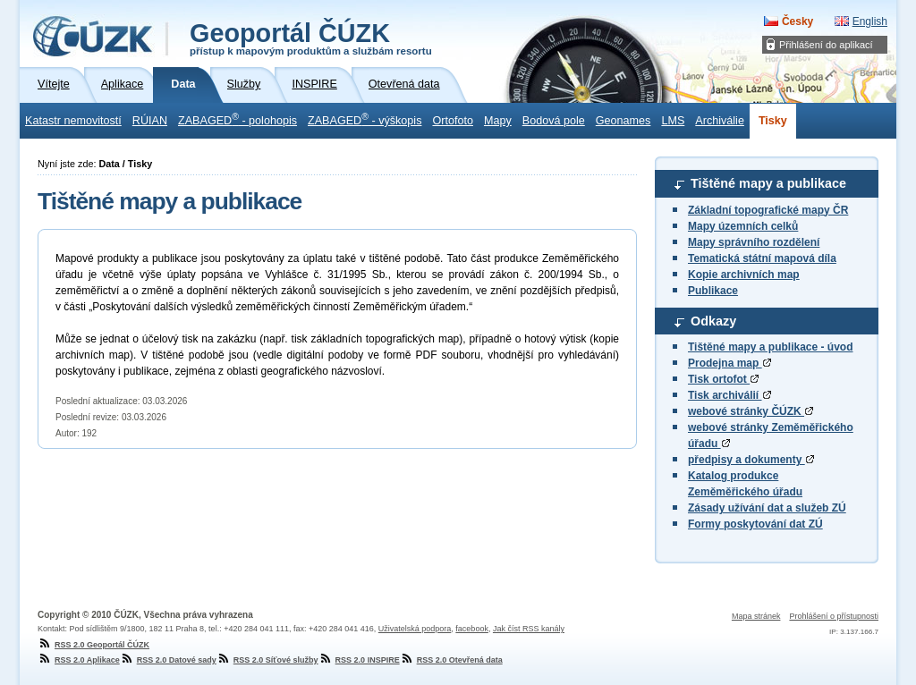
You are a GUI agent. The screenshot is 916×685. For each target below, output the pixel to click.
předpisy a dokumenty (751, 459)
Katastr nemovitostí (73, 120)
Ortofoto (452, 120)
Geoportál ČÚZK (311, 37)
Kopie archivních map (744, 274)
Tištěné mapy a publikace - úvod (770, 347)
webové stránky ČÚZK (750, 411)
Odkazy (713, 321)
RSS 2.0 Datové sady (168, 659)
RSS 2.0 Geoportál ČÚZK (93, 644)
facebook (471, 628)
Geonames (623, 120)
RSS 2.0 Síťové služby (267, 659)
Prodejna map (729, 363)
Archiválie (719, 120)
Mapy (498, 120)
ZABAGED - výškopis (364, 119)
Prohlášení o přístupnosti (833, 616)
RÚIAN (149, 120)
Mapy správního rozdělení (753, 242)
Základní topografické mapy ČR (768, 210)
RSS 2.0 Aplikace (79, 659)
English (869, 21)
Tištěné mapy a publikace (768, 183)
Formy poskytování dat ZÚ (755, 524)
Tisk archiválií (729, 395)
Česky (797, 21)
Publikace (713, 290)
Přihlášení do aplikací (826, 44)
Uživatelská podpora (415, 628)
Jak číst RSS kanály (528, 628)
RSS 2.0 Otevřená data (451, 659)
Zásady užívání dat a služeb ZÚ (767, 508)
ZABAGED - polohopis (237, 119)
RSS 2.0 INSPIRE (359, 659)
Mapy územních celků (743, 226)
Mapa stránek (756, 616)
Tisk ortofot (723, 379)
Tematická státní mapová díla (762, 258)
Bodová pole (553, 120)
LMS (672, 120)
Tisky (773, 120)
